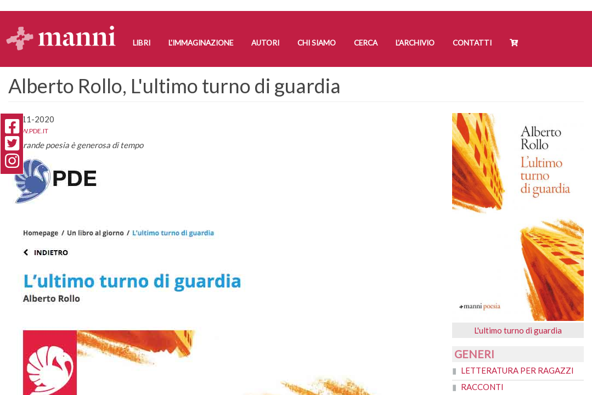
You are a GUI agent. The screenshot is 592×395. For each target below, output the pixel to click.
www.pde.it (28, 131)
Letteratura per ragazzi (517, 370)
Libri (141, 42)
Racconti (482, 387)
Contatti (472, 42)
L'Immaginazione (200, 42)
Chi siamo (316, 42)
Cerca (365, 42)
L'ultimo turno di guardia (518, 330)
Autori (265, 42)
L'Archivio (415, 42)
